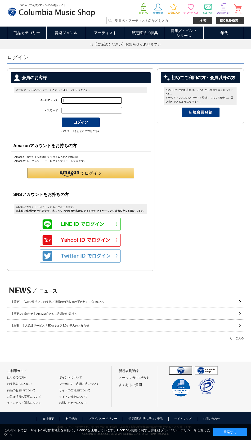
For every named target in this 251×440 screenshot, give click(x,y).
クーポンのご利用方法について (79, 384)
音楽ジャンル (66, 33)
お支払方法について (20, 384)
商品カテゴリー (26, 33)
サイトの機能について (73, 396)
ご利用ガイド (17, 371)
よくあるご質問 (130, 385)
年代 (224, 33)
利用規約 (71, 418)
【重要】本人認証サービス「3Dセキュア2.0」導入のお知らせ (50, 325)
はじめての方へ (17, 377)
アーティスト (105, 33)
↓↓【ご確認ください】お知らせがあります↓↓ (125, 44)
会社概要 (48, 418)
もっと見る (237, 338)
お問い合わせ (211, 418)
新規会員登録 (129, 371)
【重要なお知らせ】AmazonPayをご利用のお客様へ (44, 313)
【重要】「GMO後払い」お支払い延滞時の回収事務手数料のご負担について (59, 302)
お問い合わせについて (73, 402)
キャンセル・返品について (24, 402)
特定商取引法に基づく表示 (146, 418)
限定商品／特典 (144, 33)
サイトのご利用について (74, 390)
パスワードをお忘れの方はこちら (80, 131)
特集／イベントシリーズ (184, 33)
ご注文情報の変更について (24, 396)
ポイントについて (70, 377)
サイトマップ (182, 418)
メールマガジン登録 (133, 378)
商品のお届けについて (21, 390)
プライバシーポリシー (103, 418)
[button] (80, 173)
